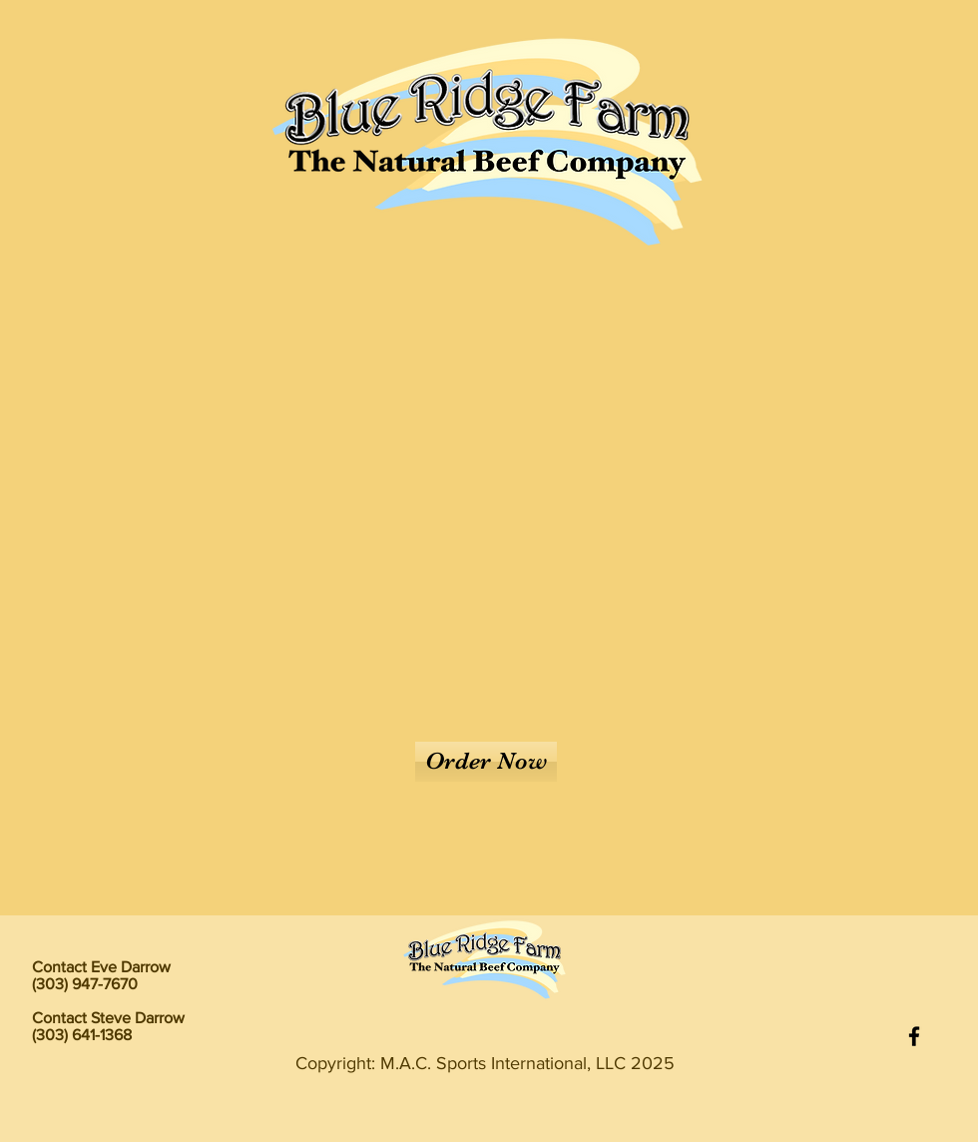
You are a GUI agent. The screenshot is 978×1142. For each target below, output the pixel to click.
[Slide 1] (489, 875)
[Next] (867, 435)
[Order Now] (486, 762)
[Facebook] (914, 1036)
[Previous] (111, 435)
